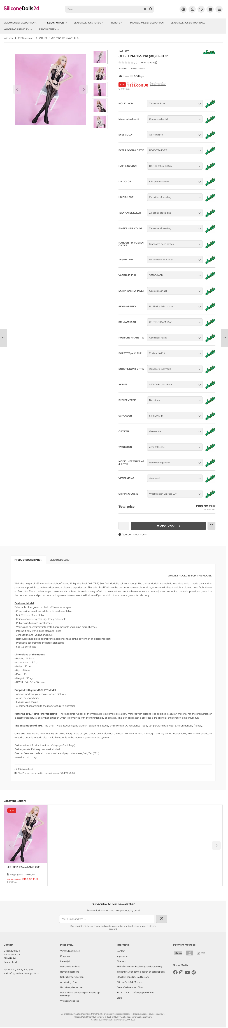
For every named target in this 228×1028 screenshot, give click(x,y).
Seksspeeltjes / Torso (89, 23)
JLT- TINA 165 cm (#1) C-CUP (23, 867)
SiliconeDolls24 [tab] (60, 560)
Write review (147, 62)
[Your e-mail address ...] (106, 919)
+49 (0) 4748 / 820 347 (20, 969)
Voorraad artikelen (18, 29)
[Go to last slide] (100, 56)
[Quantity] (123, 526)
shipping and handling (90, 1014)
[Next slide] (100, 123)
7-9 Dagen (139, 76)
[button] (100, 73)
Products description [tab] (28, 560)
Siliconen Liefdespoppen (20, 23)
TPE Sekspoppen (55, 23)
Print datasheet (25, 769)
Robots (117, 23)
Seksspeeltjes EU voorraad (188, 22)
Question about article (132, 534)
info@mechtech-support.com (24, 973)
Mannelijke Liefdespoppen (147, 22)
